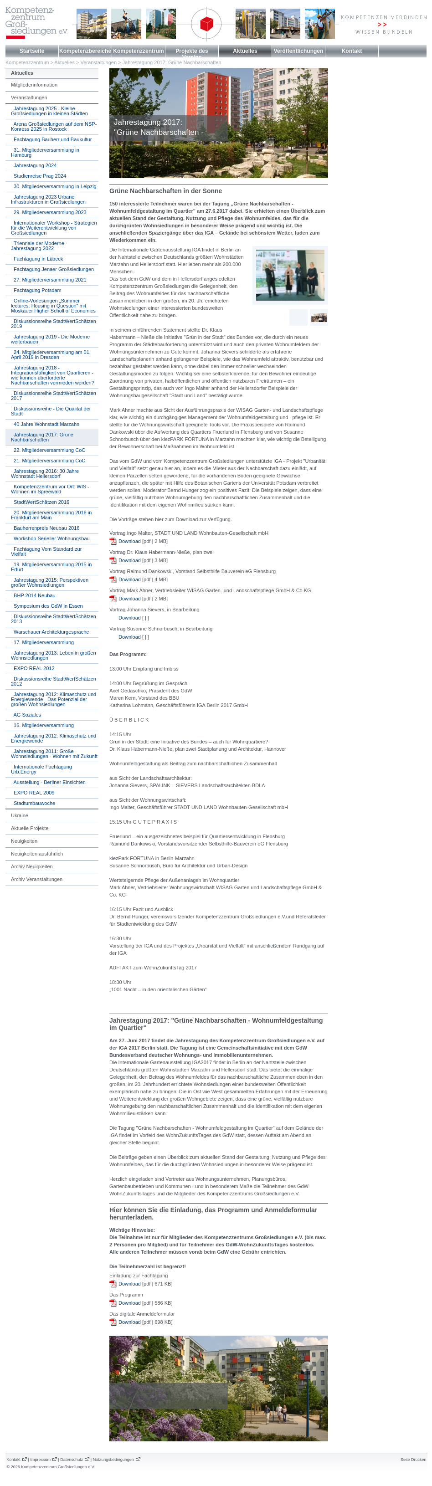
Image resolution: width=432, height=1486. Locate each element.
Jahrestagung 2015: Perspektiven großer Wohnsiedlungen (49, 582)
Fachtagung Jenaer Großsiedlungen (52, 269)
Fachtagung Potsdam (36, 290)
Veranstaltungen (99, 62)
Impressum (40, 1459)
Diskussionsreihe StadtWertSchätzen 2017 (53, 395)
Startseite (32, 51)
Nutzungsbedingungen (113, 1459)
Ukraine (19, 815)
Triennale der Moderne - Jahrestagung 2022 (39, 246)
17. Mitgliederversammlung (42, 642)
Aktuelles (245, 51)
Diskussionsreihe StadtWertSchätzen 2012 (53, 681)
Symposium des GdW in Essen (47, 606)
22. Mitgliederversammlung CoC (48, 450)
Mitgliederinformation (34, 84)
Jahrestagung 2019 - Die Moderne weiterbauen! (50, 339)
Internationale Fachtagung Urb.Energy (41, 769)
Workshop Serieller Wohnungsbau (50, 538)
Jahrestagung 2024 (34, 165)
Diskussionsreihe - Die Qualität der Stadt (51, 411)
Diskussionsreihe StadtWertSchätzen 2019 (53, 323)
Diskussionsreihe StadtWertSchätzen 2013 (53, 619)
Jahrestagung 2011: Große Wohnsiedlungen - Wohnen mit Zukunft (54, 753)
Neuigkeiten (24, 841)
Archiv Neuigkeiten (32, 866)
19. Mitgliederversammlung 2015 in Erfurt (51, 567)
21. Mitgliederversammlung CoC (48, 460)
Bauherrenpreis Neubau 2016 (45, 528)
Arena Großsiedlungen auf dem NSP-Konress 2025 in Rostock (54, 126)
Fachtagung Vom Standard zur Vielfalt (46, 551)
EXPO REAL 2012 (33, 668)
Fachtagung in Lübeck (37, 258)
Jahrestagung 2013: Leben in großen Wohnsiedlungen (53, 655)
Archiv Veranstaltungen (36, 879)
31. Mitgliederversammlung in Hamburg (45, 152)
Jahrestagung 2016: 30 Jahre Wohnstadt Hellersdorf (45, 473)
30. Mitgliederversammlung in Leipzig (54, 186)
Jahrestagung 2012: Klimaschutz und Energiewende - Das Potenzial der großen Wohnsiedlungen (53, 699)
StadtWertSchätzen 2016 (40, 502)
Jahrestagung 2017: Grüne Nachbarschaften (172, 62)
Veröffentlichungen (299, 51)
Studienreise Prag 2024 (38, 176)
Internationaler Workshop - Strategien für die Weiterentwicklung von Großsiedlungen (54, 228)
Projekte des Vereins (191, 54)
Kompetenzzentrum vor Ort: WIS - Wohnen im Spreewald (50, 489)
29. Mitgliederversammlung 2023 (49, 212)
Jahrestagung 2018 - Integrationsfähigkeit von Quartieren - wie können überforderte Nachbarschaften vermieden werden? (52, 375)
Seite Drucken (414, 1459)
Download (129, 541)
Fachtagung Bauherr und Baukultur (51, 139)
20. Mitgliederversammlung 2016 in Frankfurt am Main (51, 515)
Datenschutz (71, 1459)
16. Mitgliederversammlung (42, 725)
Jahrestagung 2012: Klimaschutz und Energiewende (53, 738)
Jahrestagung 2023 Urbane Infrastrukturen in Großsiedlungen (48, 199)
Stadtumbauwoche (33, 803)
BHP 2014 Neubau (33, 595)
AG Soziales (26, 714)
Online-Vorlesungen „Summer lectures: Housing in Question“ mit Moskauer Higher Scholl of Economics (53, 305)
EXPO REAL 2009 (33, 792)
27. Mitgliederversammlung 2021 (49, 279)
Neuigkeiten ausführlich (37, 853)
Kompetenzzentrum (138, 51)
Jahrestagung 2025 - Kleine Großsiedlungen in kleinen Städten (49, 111)
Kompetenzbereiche (85, 51)
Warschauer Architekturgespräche (50, 632)
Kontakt (352, 51)
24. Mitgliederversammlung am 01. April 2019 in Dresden (51, 354)
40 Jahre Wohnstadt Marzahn (45, 424)
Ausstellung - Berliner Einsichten (48, 782)
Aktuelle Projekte (30, 828)
